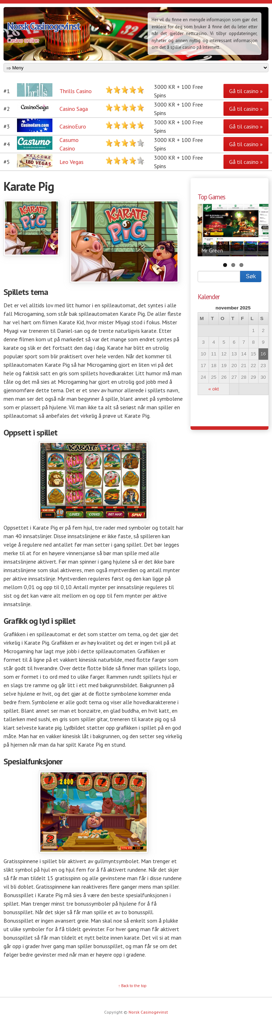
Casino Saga (74, 108)
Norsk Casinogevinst (43, 26)
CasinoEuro (73, 126)
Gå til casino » (246, 91)
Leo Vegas (72, 161)
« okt (213, 389)
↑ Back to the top (132, 985)
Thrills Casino (76, 91)
